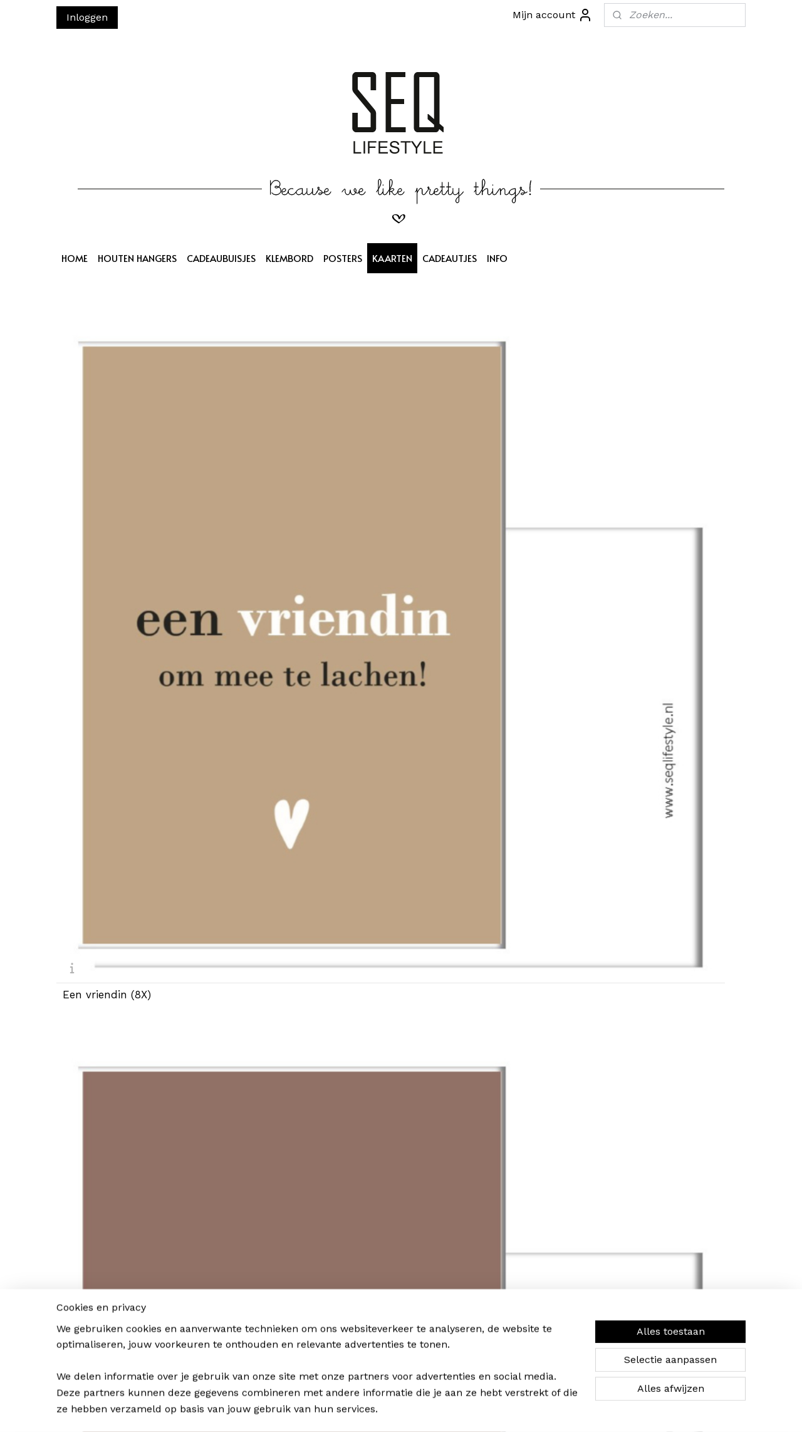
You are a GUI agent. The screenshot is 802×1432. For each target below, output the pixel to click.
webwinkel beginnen (447, 1409)
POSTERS (342, 257)
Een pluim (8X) (276, 708)
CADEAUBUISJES (221, 257)
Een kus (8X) (95, 1147)
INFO (497, 257)
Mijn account (553, 15)
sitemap (374, 1409)
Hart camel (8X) (629, 489)
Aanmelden (238, 1300)
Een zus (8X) (446, 489)
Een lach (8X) (448, 708)
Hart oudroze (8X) (634, 708)
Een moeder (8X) (281, 489)
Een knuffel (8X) (105, 927)
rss (400, 1409)
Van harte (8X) (100, 708)
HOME (74, 257)
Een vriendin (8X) (107, 489)
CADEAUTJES (449, 257)
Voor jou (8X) (271, 1147)
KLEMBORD (289, 257)
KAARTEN (392, 257)
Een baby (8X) (274, 927)
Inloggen (87, 17)
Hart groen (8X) (628, 927)
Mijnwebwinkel (561, 1409)
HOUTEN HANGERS (137, 257)
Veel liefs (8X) (448, 1147)
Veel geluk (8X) (451, 927)
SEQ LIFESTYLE (378, 1233)
